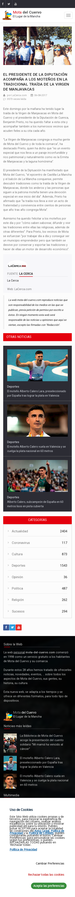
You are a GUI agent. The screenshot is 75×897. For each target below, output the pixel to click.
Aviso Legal (41, 831)
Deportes (13, 386)
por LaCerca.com (17, 95)
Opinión (17, 577)
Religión (18, 600)
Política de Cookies (41, 833)
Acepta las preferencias (48, 886)
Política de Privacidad (23, 849)
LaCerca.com (23, 289)
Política (17, 588)
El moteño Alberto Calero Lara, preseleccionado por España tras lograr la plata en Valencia (10, 763)
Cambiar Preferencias (50, 863)
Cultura (17, 554)
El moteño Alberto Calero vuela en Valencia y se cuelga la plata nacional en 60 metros (10, 781)
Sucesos (18, 611)
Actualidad (20, 531)
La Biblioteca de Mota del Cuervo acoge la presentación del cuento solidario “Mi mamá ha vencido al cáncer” (10, 743)
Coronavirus (21, 543)
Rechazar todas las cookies (46, 874)
